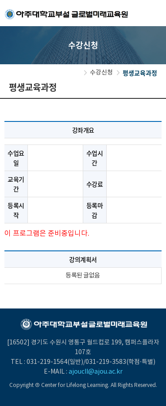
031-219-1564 (47, 362)
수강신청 (101, 72)
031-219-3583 (105, 362)
